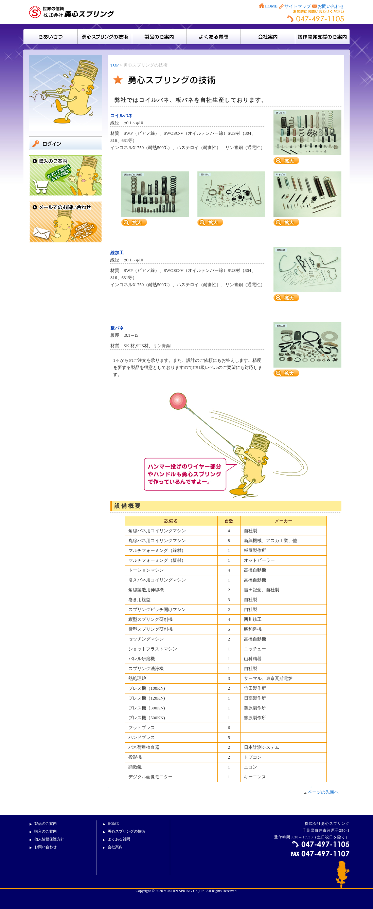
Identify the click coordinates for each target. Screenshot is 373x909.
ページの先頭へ (321, 792)
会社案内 (268, 36)
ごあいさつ (50, 36)
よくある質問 (213, 36)
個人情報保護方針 (49, 839)
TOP (114, 65)
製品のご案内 (159, 36)
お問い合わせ (331, 6)
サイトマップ (297, 6)
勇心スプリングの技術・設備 (105, 36)
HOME (271, 5)
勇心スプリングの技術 (126, 831)
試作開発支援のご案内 (322, 36)
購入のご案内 (45, 831)
